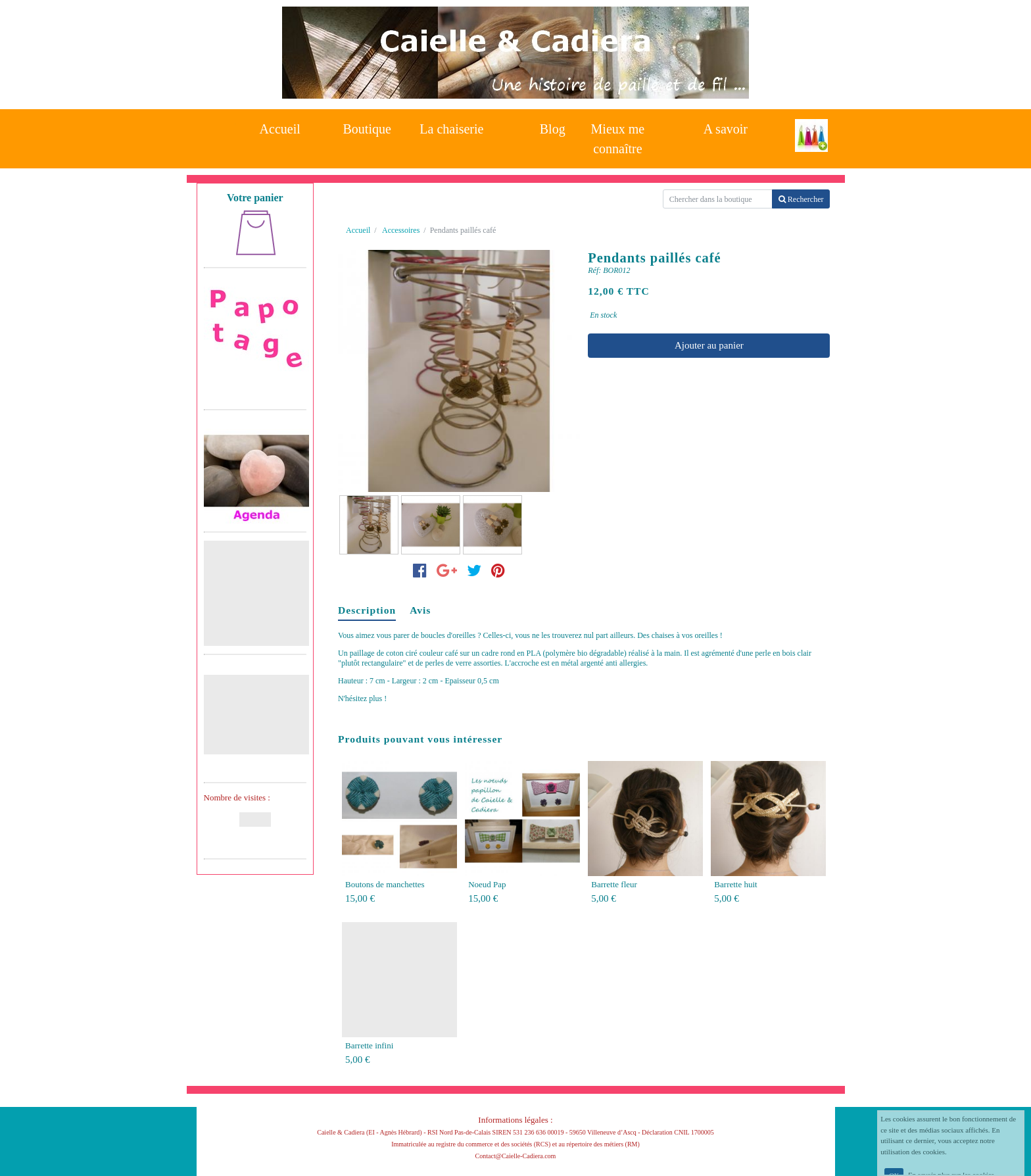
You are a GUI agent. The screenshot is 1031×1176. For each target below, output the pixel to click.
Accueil (280, 129)
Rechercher (801, 199)
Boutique (367, 129)
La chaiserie (451, 129)
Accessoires (401, 230)
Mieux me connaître (618, 135)
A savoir (726, 129)
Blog (552, 129)
